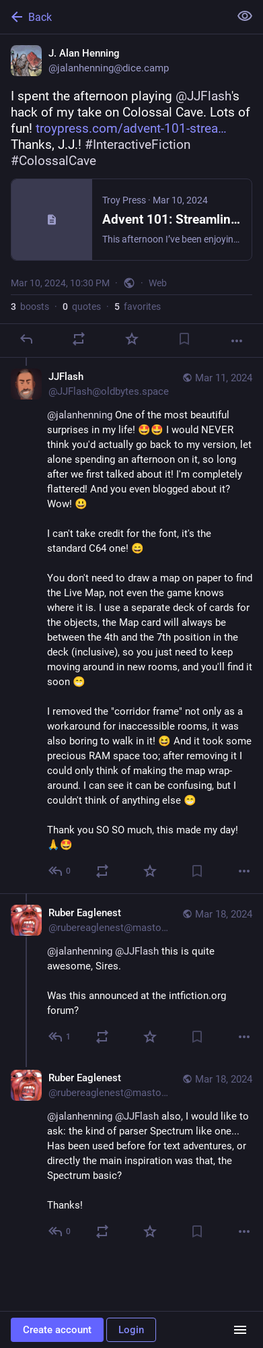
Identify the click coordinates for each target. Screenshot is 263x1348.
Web (158, 283)
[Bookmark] (184, 339)
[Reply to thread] (60, 871)
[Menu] (240, 1330)
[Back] (113, 17)
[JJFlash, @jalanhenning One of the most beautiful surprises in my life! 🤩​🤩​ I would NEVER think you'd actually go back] (131, 625)
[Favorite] (132, 339)
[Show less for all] (245, 16)
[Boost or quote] (79, 339)
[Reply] (26, 339)
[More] (237, 341)
